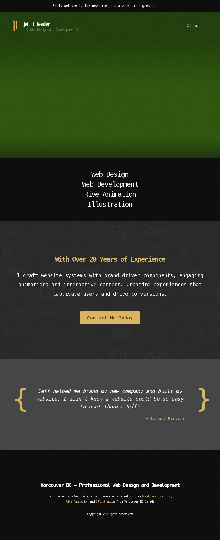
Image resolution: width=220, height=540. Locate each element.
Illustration (105, 501)
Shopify (165, 496)
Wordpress (149, 496)
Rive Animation (77, 501)
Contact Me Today (110, 318)
